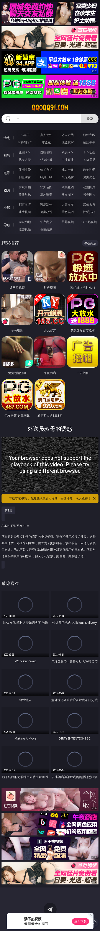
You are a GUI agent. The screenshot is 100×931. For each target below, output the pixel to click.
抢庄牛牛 (89, 142)
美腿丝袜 (25, 194)
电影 (6, 172)
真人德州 (46, 135)
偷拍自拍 (46, 170)
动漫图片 (89, 187)
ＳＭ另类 (89, 160)
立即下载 (80, 921)
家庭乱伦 (46, 204)
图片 (6, 190)
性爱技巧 (89, 212)
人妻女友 (68, 204)
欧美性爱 (89, 170)
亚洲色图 (46, 187)
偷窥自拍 (25, 187)
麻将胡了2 (25, 142)
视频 (6, 155)
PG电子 (25, 135)
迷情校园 (25, 212)
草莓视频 (68, 222)
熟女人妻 (25, 160)
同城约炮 (25, 222)
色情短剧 (46, 229)
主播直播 (68, 160)
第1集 (8, 510)
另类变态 (89, 177)
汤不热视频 (89, 222)
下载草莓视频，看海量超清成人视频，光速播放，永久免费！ (52, 498)
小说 (6, 207)
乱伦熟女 (68, 177)
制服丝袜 (25, 177)
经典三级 (46, 177)
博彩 (6, 138)
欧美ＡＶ (68, 152)
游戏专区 (89, 135)
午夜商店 (46, 222)
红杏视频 (25, 229)
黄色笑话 (68, 212)
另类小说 (46, 212)
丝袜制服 (46, 160)
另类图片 (89, 194)
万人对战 (68, 135)
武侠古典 (89, 204)
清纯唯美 (46, 194)
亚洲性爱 (25, 170)
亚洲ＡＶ (25, 152)
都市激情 (25, 204)
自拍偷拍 (46, 152)
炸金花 (46, 142)
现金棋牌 (68, 142)
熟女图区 (68, 194)
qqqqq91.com (50, 107)
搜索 (90, 119)
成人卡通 (68, 170)
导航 (6, 225)
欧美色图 (68, 187)
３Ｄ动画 (89, 152)
